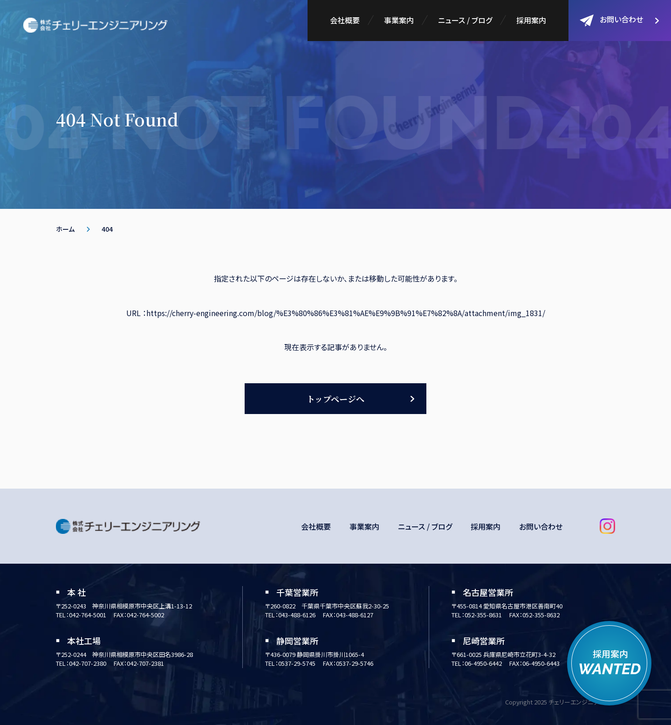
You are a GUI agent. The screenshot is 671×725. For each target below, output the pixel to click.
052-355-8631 (483, 614)
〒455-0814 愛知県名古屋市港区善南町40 (507, 605)
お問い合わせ (611, 20)
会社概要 (345, 20)
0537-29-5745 (296, 663)
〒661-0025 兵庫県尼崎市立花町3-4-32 (503, 654)
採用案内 (531, 20)
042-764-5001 (87, 614)
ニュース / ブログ (465, 20)
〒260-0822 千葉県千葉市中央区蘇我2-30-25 (327, 605)
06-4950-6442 (483, 663)
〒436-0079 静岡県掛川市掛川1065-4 (314, 654)
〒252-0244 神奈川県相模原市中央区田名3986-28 (124, 654)
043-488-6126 (296, 614)
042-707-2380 (87, 663)
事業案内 (399, 20)
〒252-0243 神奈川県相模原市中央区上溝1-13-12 (124, 605)
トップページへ (335, 399)
